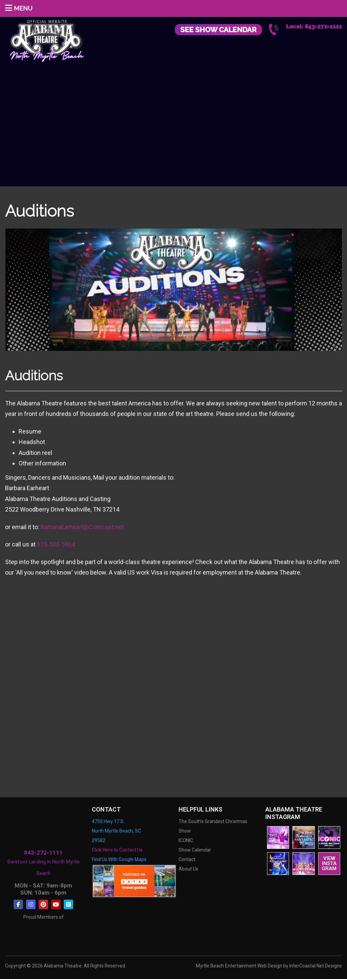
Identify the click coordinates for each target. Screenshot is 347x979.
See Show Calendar (218, 29)
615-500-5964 (56, 544)
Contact (187, 859)
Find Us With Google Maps (119, 859)
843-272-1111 (43, 853)
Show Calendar (195, 850)
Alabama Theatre (47, 40)
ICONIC (186, 840)
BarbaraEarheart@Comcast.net (82, 527)
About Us (188, 869)
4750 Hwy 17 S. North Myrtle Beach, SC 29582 (116, 831)
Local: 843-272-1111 (314, 26)
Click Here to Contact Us (117, 850)
